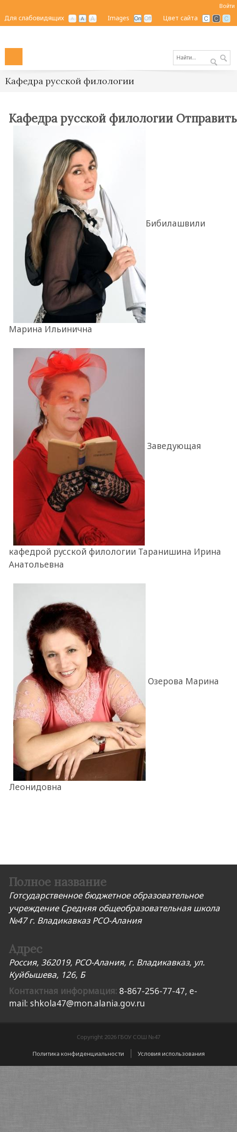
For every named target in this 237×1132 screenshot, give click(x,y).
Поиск (223, 58)
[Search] (201, 57)
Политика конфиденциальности (78, 1054)
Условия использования (171, 1054)
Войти (227, 6)
